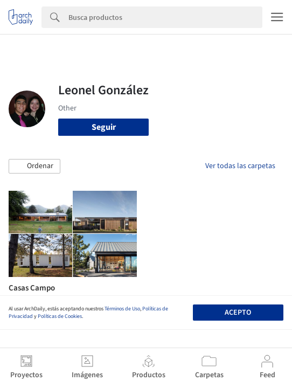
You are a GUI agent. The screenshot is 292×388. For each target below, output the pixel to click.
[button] (34, 166)
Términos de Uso (122, 309)
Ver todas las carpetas (240, 166)
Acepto (238, 312)
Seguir (104, 127)
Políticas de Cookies (60, 316)
